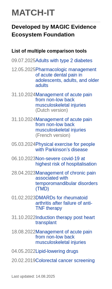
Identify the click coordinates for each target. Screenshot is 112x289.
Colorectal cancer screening (65, 260)
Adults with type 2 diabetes (64, 60)
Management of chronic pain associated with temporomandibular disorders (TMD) (67, 180)
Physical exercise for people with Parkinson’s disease (65, 147)
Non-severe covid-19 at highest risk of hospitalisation (66, 161)
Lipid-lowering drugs (57, 251)
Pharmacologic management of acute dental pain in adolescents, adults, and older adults (67, 77)
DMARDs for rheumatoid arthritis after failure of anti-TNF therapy (64, 203)
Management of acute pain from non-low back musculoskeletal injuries (64, 100)
